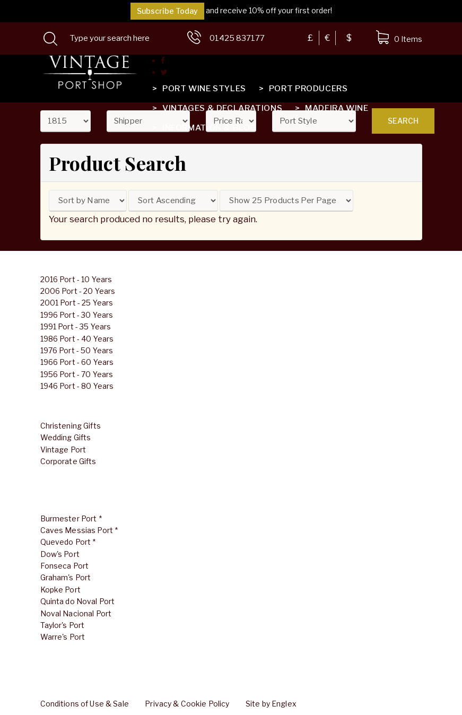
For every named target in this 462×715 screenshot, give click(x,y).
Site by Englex (271, 703)
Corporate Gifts (68, 461)
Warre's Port (62, 636)
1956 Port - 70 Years (77, 374)
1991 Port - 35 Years (75, 326)
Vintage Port (63, 449)
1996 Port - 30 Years (77, 314)
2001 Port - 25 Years (77, 302)
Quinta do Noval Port (77, 601)
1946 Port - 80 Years (77, 385)
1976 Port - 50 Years (77, 350)
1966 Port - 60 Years (77, 362)
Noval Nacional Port (76, 613)
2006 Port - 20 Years (78, 290)
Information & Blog (203, 128)
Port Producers (302, 88)
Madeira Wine (330, 108)
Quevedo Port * (68, 541)
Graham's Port (65, 577)
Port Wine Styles (198, 88)
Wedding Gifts (65, 437)
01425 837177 (237, 38)
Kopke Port (60, 589)
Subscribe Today (167, 10)
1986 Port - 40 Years (77, 338)
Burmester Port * (71, 518)
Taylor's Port (62, 625)
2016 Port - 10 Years (76, 279)
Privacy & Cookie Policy (187, 703)
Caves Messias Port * (79, 530)
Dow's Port (60, 554)
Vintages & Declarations (216, 108)
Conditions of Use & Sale (84, 703)
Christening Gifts (70, 425)
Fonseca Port (64, 565)
